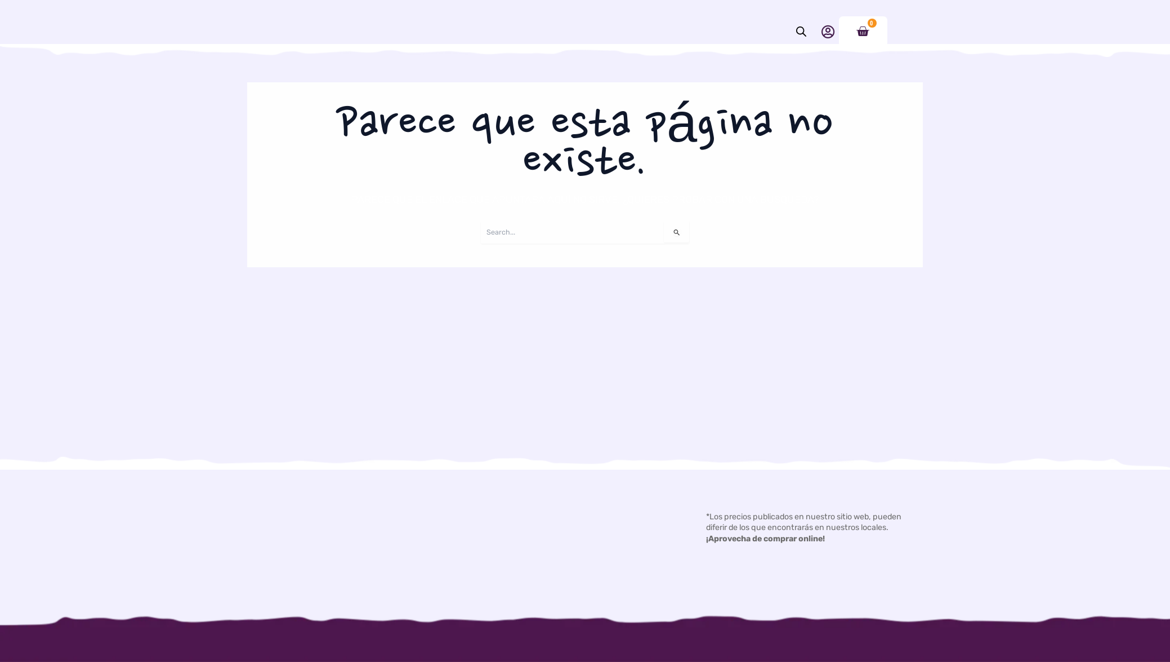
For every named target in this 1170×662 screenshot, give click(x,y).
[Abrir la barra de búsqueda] (801, 32)
